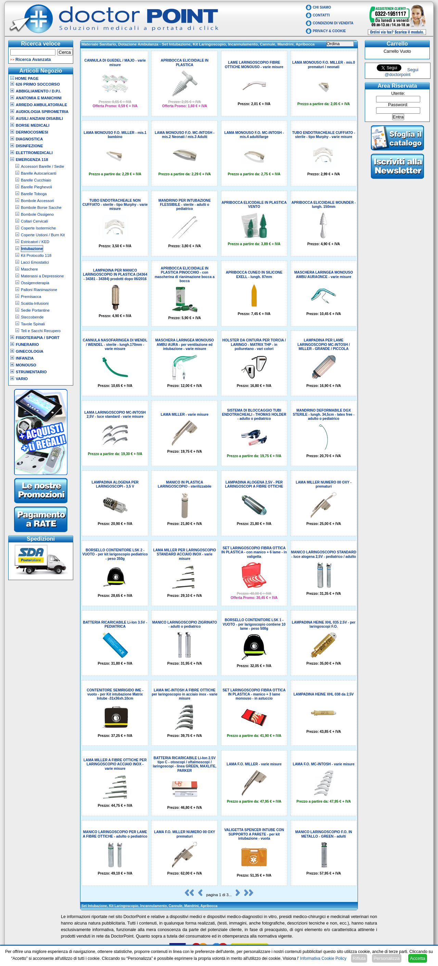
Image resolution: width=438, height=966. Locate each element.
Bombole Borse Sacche (41, 207)
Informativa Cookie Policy (323, 958)
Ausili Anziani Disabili (39, 118)
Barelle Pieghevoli (36, 187)
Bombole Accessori (37, 201)
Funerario (27, 344)
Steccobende (32, 317)
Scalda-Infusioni (35, 303)
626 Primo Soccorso (38, 84)
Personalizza (387, 958)
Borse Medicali (32, 125)
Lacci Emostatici (35, 262)
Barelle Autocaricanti (38, 173)
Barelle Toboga (34, 194)
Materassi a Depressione (42, 276)
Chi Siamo (322, 7)
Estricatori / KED (35, 242)
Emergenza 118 (32, 160)
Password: (398, 104)
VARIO (22, 379)
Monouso (26, 365)
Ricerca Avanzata (33, 59)
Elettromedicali (34, 153)
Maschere (29, 269)
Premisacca (31, 296)
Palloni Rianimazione (39, 290)
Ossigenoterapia (35, 283)
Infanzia (25, 358)
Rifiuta (359, 958)
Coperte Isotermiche (38, 228)
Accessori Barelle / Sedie (42, 166)
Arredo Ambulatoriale (41, 105)
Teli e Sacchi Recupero (41, 331)
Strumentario (31, 372)
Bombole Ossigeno (37, 214)
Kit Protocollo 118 (36, 255)
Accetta (417, 958)
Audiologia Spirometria (42, 112)
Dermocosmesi (32, 132)
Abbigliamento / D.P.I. (38, 91)
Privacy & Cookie (329, 31)
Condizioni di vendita (333, 23)
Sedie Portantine (35, 310)
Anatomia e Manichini (39, 98)
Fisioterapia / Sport (38, 338)
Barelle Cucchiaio (36, 180)
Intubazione (32, 249)
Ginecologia (29, 351)
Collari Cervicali (34, 221)
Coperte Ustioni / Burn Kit (43, 235)
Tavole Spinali (33, 324)
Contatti (321, 15)
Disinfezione (29, 146)
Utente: (398, 93)
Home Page (24, 78)
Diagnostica (29, 139)
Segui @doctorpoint (401, 72)
